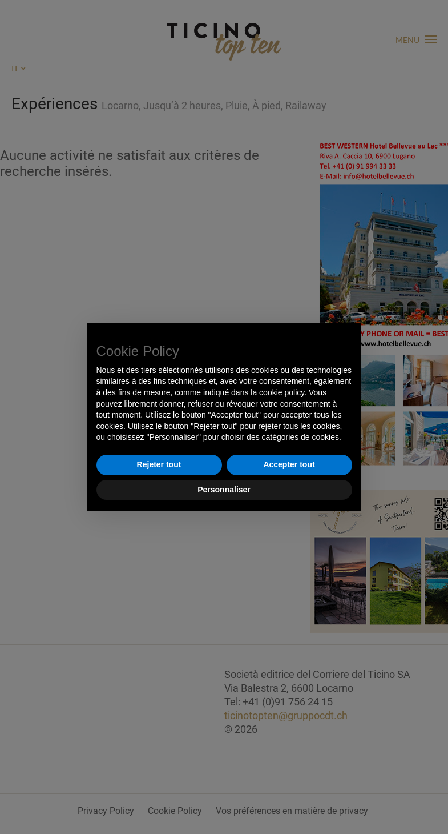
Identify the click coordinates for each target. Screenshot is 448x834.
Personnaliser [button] (224, 489)
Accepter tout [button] (288, 464)
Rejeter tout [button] (159, 464)
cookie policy (281, 392)
